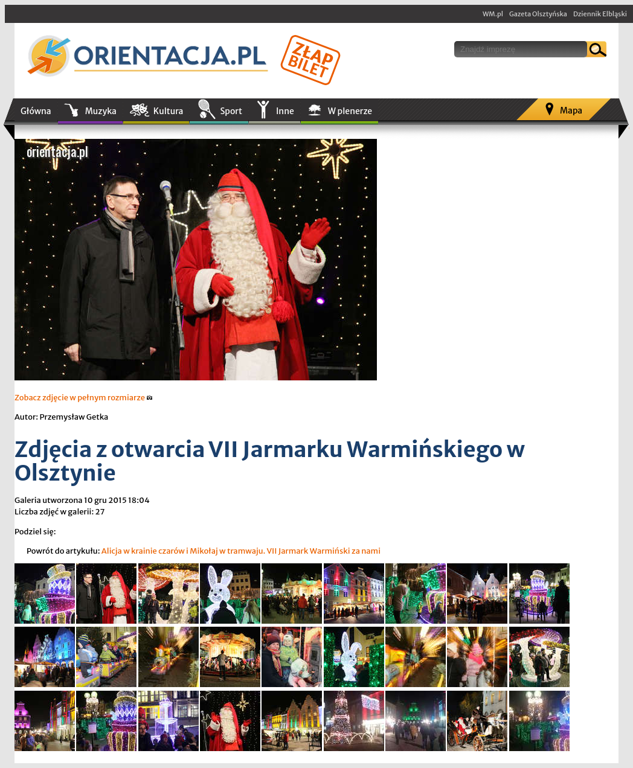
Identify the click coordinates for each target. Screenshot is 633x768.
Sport (231, 111)
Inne (285, 111)
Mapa (571, 110)
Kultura (168, 111)
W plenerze (350, 111)
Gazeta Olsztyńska (538, 14)
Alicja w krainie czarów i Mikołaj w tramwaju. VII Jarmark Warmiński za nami (241, 551)
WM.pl (493, 14)
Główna (36, 111)
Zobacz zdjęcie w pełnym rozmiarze (83, 397)
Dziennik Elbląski (600, 14)
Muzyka (101, 111)
